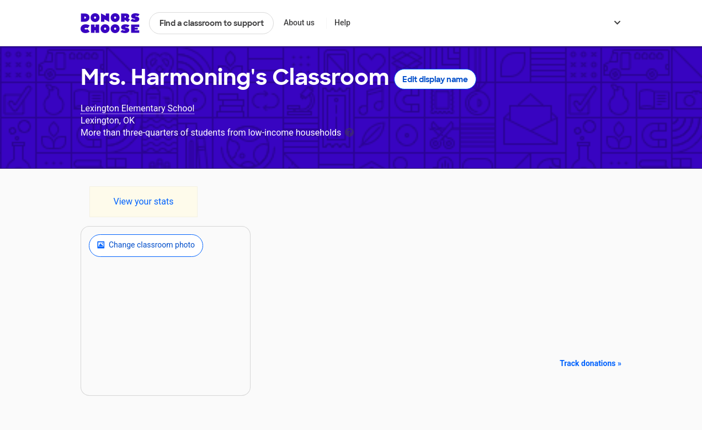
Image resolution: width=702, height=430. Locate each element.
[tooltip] (349, 131)
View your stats (143, 201)
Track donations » (590, 363)
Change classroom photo (146, 245)
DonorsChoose (110, 23)
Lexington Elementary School (137, 108)
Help (342, 22)
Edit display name (435, 79)
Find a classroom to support (211, 23)
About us (299, 22)
